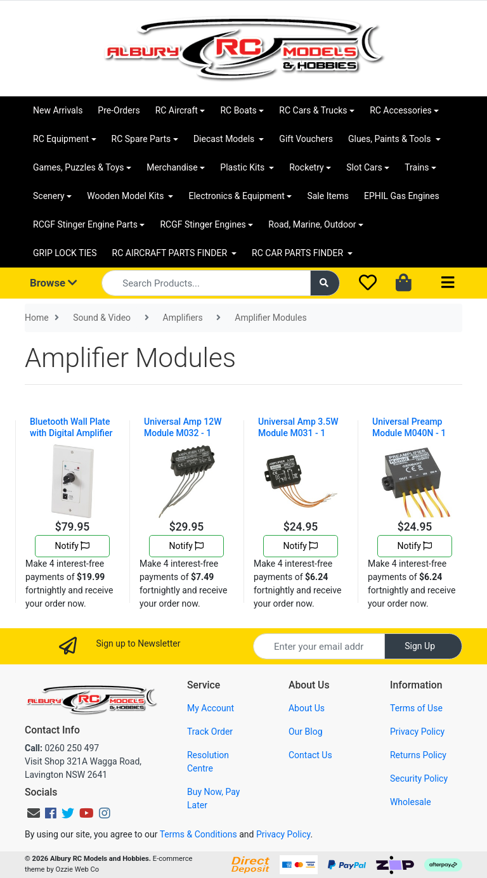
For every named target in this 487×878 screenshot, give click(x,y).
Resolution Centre (208, 761)
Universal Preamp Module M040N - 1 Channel (409, 432)
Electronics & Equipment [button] (236, 196)
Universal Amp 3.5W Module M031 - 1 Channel (298, 432)
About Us (307, 708)
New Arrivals (57, 110)
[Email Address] (319, 646)
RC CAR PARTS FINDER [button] (298, 253)
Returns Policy (418, 755)
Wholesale (410, 802)
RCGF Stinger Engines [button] (202, 224)
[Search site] (325, 283)
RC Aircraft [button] (176, 110)
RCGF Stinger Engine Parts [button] (85, 224)
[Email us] (33, 813)
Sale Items (328, 196)
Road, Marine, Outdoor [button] (312, 224)
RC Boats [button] (238, 110)
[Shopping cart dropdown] (405, 283)
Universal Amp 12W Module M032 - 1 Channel (183, 432)
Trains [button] (417, 167)
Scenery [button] (49, 196)
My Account (210, 708)
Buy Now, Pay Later (213, 798)
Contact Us (310, 755)
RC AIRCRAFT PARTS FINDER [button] (171, 253)
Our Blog (306, 731)
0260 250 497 (62, 748)
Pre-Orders (119, 110)
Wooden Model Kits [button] (126, 196)
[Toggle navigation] (447, 283)
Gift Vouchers (306, 139)
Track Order (210, 731)
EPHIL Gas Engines (401, 196)
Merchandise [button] (172, 167)
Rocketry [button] (306, 167)
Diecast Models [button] (225, 139)
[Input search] (205, 283)
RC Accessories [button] (401, 110)
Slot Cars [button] (364, 167)
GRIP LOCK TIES (65, 253)
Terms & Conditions (198, 834)
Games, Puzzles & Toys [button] (78, 167)
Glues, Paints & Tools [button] (390, 139)
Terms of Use (416, 708)
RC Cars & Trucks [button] (313, 110)
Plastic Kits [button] (243, 167)
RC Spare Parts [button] (141, 139)
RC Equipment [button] (61, 139)
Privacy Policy (417, 731)
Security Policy (419, 778)
